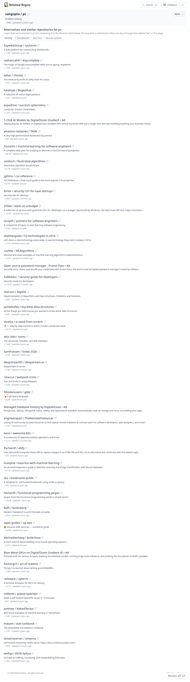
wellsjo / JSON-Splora (17, 653)
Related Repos (19, 5)
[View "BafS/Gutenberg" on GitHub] (28, 508)
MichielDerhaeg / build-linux (22, 537)
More (179, 14)
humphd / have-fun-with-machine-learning (31, 463)
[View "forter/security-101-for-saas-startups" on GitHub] (54, 191)
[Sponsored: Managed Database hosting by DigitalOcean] (95, 408)
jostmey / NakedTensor (19, 608)
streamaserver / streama (20, 638)
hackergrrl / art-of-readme (21, 564)
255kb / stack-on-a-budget (21, 206)
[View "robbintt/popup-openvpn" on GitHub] (39, 593)
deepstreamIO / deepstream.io (24, 362)
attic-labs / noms (14, 336)
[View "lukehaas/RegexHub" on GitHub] (33, 90)
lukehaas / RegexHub (17, 90)
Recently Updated (53, 38)
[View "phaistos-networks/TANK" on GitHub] (39, 131)
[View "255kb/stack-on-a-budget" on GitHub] (40, 206)
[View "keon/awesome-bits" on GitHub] (32, 433)
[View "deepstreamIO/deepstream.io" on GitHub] (45, 362)
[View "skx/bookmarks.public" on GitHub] (35, 478)
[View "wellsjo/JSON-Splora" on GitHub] (33, 653)
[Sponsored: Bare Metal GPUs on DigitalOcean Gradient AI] (95, 554)
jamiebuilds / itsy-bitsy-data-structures (29, 307)
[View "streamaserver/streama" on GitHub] (37, 638)
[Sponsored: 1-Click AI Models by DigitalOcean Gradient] (95, 121)
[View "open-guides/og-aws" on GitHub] (33, 522)
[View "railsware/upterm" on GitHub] (29, 578)
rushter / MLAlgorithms (19, 251)
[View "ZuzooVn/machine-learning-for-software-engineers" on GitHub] (73, 146)
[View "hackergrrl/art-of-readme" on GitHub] (40, 564)
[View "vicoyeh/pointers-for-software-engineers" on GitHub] (59, 221)
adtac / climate (13, 75)
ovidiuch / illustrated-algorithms (24, 161)
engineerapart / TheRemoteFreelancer (29, 418)
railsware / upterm (16, 579)
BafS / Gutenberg (15, 508)
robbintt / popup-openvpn (21, 593)
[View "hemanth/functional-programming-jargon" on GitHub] (61, 493)
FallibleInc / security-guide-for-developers (31, 277)
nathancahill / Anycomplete (21, 60)
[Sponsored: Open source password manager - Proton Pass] (95, 267)
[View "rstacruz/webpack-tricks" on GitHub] (38, 377)
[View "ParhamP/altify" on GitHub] (26, 448)
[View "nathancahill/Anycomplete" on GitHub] (41, 60)
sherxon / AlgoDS (15, 292)
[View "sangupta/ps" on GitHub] (28, 14)
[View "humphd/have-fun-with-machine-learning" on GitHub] (61, 463)
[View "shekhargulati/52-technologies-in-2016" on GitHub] (57, 236)
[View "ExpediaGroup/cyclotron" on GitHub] (38, 45)
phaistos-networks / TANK (20, 131)
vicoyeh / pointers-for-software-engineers (31, 221)
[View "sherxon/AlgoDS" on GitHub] (28, 292)
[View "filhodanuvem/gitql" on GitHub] (32, 392)
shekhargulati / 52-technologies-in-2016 (30, 236)
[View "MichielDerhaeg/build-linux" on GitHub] (42, 537)
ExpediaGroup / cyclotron (20, 45)
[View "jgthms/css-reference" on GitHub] (34, 176)
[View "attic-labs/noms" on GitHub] (27, 336)
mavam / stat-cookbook (19, 623)
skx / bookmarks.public (19, 478)
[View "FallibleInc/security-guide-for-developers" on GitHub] (59, 277)
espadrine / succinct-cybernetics (24, 105)
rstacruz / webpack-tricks (20, 377)
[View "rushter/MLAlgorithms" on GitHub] (36, 250)
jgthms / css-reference (18, 176)
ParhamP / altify (14, 448)
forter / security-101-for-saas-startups (28, 191)
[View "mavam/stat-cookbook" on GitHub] (36, 623)
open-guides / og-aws (18, 523)
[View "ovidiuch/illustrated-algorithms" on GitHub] (47, 161)
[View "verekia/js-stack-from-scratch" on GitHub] (44, 321)
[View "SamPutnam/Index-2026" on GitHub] (38, 351)
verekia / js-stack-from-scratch (23, 322)
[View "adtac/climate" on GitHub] (25, 75)
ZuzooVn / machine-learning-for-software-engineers (37, 146)
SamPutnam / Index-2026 (20, 351)
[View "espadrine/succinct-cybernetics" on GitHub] (47, 105)
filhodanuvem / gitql (17, 392)
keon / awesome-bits (17, 433)
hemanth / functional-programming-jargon (32, 493)
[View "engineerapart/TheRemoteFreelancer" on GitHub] (55, 418)
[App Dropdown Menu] (182, 5)
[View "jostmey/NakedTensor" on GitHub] (35, 608)
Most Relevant (22, 38)
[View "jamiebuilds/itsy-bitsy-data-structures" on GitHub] (55, 307)
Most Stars (37, 38)
